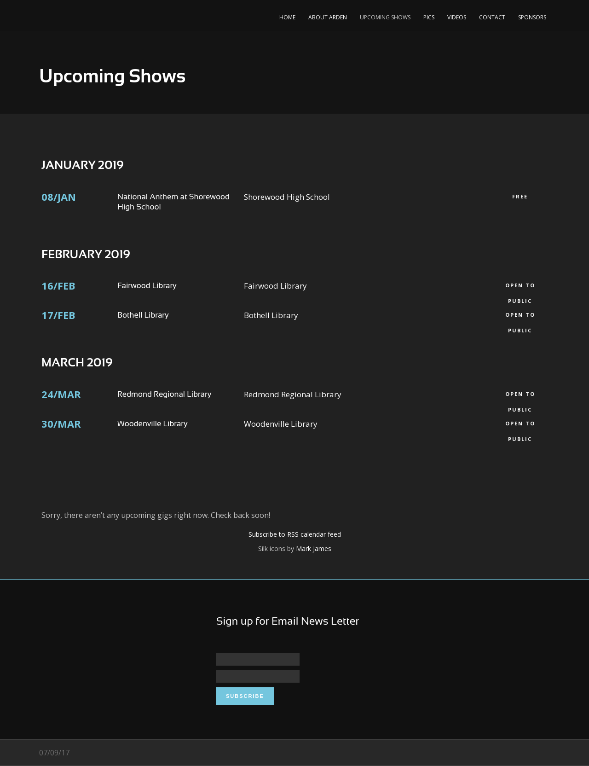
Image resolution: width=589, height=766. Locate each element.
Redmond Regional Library (164, 394)
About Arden (327, 17)
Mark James (313, 548)
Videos (456, 17)
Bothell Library (143, 315)
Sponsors (532, 17)
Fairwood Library (147, 285)
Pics (428, 17)
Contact (492, 17)
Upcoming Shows (385, 17)
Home (287, 17)
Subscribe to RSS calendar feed (294, 534)
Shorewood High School (287, 197)
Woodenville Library (152, 423)
